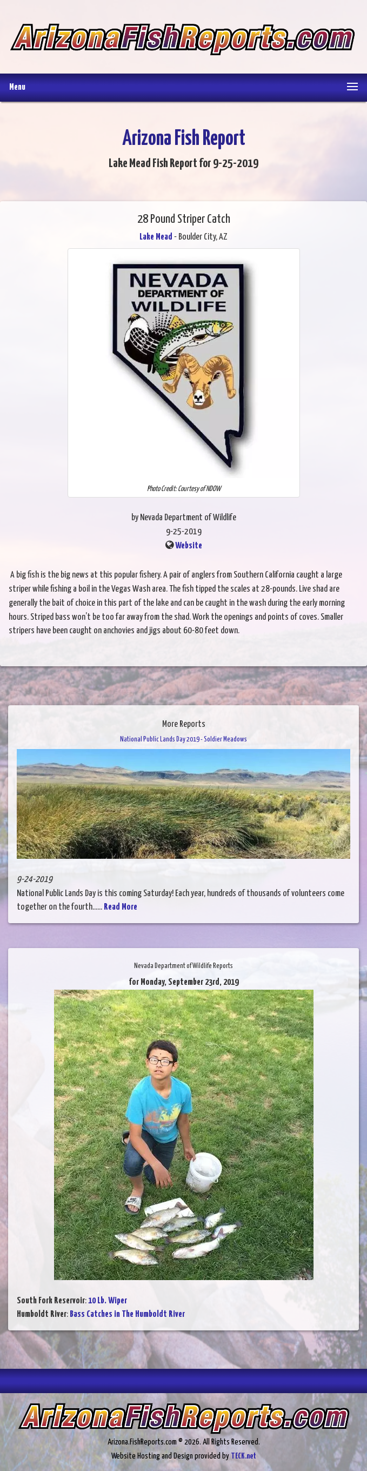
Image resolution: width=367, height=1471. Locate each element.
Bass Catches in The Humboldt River (127, 1314)
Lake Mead (155, 237)
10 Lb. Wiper (107, 1301)
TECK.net (243, 1456)
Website (188, 546)
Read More (120, 907)
